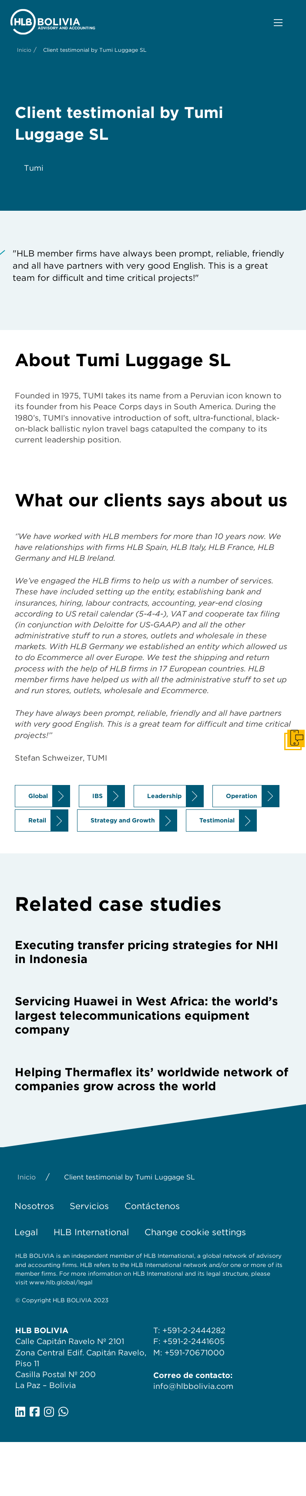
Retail (37, 820)
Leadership (164, 795)
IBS (97, 795)
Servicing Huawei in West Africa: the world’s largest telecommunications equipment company (146, 1015)
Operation (241, 795)
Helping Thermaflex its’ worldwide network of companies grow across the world (151, 1079)
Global (38, 795)
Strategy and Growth (123, 820)
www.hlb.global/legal (61, 1282)
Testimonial (217, 820)
